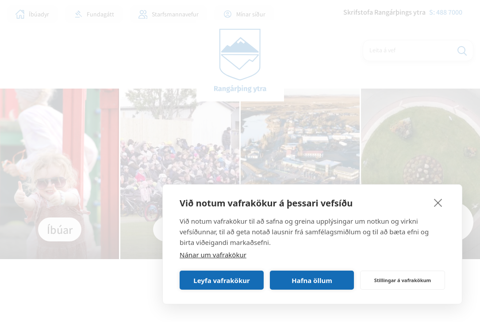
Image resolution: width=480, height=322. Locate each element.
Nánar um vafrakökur (213, 254)
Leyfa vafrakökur (221, 280)
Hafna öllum (312, 280)
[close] (438, 202)
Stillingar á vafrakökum (402, 280)
